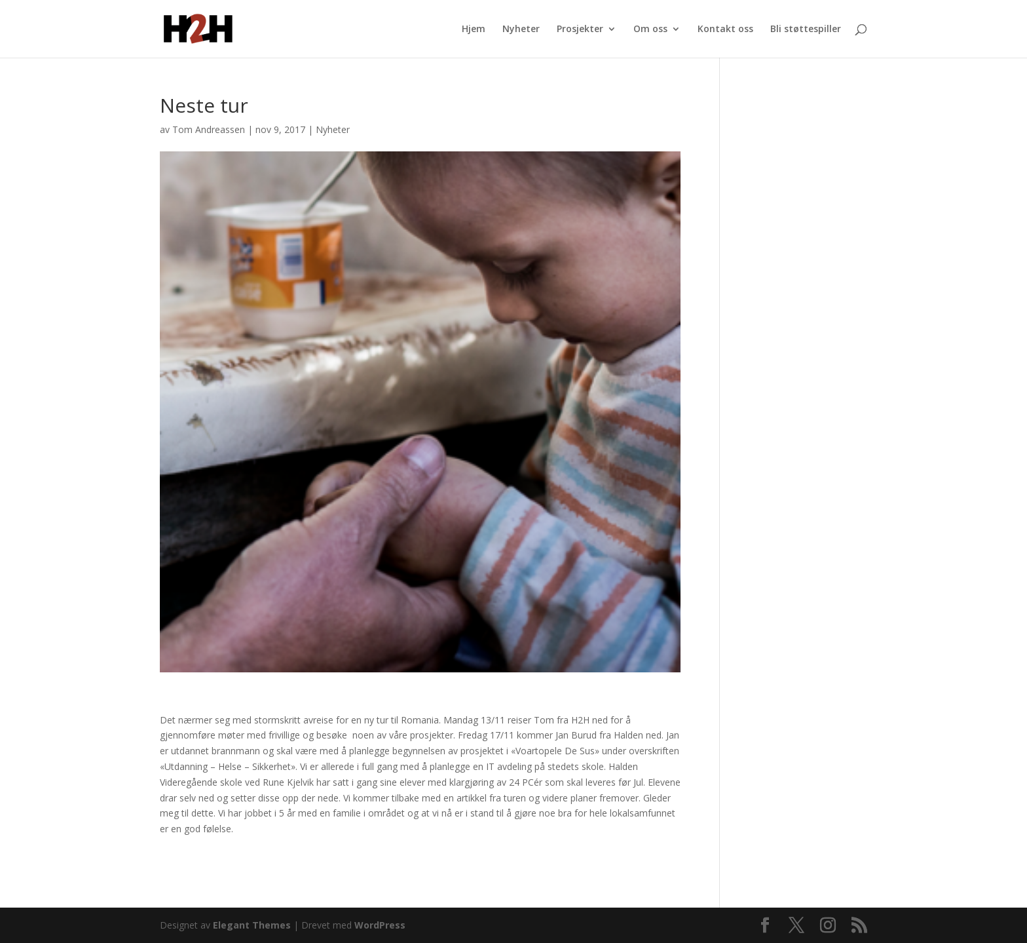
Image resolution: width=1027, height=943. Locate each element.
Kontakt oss (725, 29)
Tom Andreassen (208, 129)
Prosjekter (580, 29)
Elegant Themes (252, 925)
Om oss (650, 29)
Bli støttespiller (805, 29)
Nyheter (521, 29)
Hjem (473, 29)
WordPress (379, 925)
